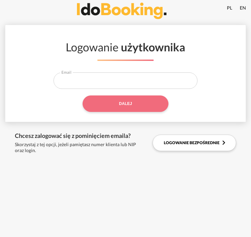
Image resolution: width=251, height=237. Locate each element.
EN (243, 8)
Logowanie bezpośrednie (194, 142)
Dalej (125, 103)
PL (229, 8)
